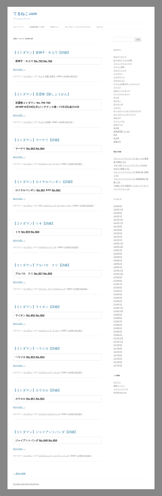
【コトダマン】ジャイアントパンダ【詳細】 (45, 432)
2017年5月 (118, 358)
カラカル (42, 414)
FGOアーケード (120, 57)
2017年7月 (118, 351)
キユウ (41, 76)
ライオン (56, 330)
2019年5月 (118, 290)
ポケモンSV (118, 104)
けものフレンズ (45, 164)
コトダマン (27, 76)
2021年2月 (118, 236)
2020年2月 (118, 263)
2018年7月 (118, 321)
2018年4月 (118, 331)
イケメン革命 (119, 67)
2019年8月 (118, 280)
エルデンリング (120, 70)
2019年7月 (118, 284)
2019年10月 (118, 274)
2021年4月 (118, 229)
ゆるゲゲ (117, 118)
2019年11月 (118, 270)
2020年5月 (118, 257)
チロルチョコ (119, 80)
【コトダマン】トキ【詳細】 (34, 223)
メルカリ (117, 107)
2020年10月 (118, 246)
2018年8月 (118, 318)
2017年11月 (118, 341)
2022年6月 (118, 212)
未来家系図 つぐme (37, 27)
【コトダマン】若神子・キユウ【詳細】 (41, 52)
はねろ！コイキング (122, 90)
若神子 (52, 76)
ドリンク (117, 87)
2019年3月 (118, 297)
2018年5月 (118, 328)
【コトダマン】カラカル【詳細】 (37, 390)
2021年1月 (118, 240)
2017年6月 (118, 355)
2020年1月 (118, 267)
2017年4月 (118, 362)
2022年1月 (118, 216)
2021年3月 (118, 233)
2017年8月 (118, 348)
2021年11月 (118, 223)
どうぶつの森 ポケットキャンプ (127, 84)
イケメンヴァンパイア (123, 63)
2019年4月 (118, 294)
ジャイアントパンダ (60, 455)
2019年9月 (118, 277)
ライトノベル (119, 121)
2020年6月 (118, 253)
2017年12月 (118, 338)
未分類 (116, 128)
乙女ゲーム (54, 27)
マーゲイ (56, 164)
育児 (115, 135)
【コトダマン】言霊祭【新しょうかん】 (42, 94)
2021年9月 (118, 226)
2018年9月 (118, 314)
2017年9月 (118, 345)
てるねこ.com (25, 13)
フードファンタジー (122, 94)
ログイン (117, 382)
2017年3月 (118, 365)
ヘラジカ (56, 372)
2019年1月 (118, 304)
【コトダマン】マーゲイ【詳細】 (37, 140)
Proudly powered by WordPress (26, 484)
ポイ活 (116, 97)
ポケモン (100, 27)
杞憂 (47, 76)
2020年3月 (118, 260)
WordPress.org (120, 392)
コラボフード (119, 77)
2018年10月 (118, 311)
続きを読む (19, 69)
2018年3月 (118, 335)
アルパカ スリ (45, 289)
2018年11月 (118, 307)
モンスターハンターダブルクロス (77, 27)
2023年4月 (118, 206)
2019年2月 (118, 301)
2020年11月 (118, 243)
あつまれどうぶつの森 (123, 60)
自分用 (116, 138)
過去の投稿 (19, 473)
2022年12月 (118, 209)
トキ (54, 247)
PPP (40, 205)
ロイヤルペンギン (64, 205)
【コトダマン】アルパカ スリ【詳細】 (42, 265)
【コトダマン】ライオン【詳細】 (37, 306)
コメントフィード (121, 389)
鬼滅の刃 (117, 141)
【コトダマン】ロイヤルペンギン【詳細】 (43, 181)
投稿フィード (119, 385)
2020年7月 (118, 250)
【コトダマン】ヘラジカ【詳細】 (37, 348)
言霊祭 (48, 122)
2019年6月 (118, 287)
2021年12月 (118, 219)
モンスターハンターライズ (125, 114)
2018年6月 (118, 324)
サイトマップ (18, 27)
